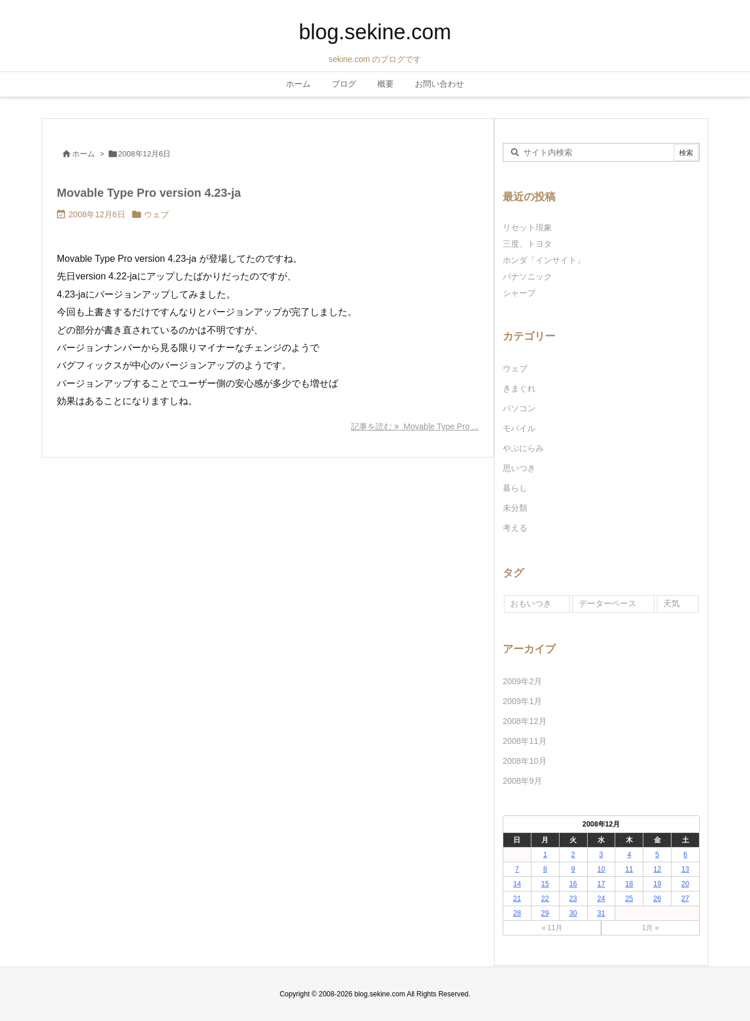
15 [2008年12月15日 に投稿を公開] (545, 884)
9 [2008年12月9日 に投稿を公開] (573, 869)
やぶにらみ (523, 448)
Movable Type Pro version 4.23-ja (149, 192)
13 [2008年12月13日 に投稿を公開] (685, 869)
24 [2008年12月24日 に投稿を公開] (601, 898)
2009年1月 (522, 701)
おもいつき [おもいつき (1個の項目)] (530, 603)
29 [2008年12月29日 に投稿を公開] (545, 913)
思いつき (519, 468)
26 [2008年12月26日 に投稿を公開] (657, 898)
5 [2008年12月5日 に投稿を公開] (657, 855)
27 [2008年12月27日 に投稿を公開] (685, 898)
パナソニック (527, 276)
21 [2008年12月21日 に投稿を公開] (517, 898)
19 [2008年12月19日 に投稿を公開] (657, 884)
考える (515, 527)
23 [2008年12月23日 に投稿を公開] (573, 898)
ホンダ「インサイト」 (544, 260)
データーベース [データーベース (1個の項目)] (607, 603)
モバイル (519, 428)
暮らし (515, 488)
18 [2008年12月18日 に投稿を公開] (629, 884)
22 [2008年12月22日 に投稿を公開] (545, 898)
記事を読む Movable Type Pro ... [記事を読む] (415, 426)
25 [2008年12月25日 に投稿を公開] (629, 898)
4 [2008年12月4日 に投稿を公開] (629, 855)
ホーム (83, 153)
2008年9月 (522, 781)
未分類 (515, 508)
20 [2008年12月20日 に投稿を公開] (685, 884)
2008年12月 (525, 721)
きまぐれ (519, 388)
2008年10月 (525, 761)
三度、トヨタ (531, 243)
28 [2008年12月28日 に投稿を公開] (517, 913)
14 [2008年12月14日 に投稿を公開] (517, 884)
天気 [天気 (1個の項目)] (671, 603)
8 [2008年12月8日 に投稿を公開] (545, 869)
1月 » (650, 928)
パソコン (519, 408)
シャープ (519, 293)
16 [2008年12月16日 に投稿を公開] (573, 884)
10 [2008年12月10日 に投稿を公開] (601, 869)
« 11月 (551, 928)
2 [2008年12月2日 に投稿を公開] (573, 855)
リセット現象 (527, 227)
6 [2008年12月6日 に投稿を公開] (685, 855)
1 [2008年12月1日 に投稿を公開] (545, 855)
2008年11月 (525, 741)
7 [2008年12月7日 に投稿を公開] (517, 869)
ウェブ (156, 214)
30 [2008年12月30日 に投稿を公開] (573, 913)
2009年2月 (522, 681)
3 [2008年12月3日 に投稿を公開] (601, 855)
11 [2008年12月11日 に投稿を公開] (629, 869)
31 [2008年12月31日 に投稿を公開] (601, 913)
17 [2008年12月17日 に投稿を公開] (601, 884)
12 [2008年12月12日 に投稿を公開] (657, 869)
